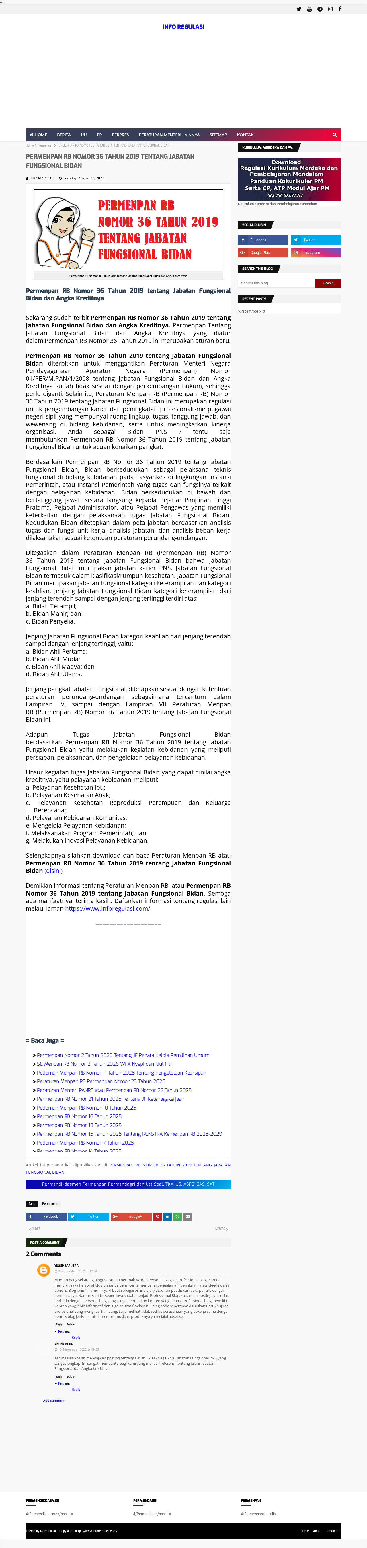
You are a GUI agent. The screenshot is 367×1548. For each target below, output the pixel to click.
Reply (59, 1324)
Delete (71, 1324)
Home (30, 145)
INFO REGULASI (183, 27)
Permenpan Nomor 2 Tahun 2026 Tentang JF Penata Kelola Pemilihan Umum (123, 1055)
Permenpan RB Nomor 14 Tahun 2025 (79, 1151)
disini (53, 870)
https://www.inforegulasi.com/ (107, 908)
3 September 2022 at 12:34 (77, 1271)
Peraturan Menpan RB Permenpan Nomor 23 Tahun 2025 (101, 1081)
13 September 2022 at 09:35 (78, 1349)
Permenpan (45, 145)
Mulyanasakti (49, 1531)
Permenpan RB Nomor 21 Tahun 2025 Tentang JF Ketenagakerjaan (110, 1099)
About (317, 1531)
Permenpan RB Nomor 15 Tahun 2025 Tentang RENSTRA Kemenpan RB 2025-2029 (129, 1134)
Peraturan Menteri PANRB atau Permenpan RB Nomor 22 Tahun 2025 (114, 1090)
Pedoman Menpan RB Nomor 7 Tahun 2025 (85, 1143)
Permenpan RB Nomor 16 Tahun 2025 (79, 1116)
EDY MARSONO (43, 178)
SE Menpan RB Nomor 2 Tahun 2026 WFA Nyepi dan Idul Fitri (105, 1064)
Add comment (54, 1400)
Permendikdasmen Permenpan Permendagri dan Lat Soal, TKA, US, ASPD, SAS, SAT (128, 1184)
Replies (64, 1331)
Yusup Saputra (66, 1266)
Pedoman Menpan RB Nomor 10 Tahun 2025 (86, 1108)
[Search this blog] (276, 283)
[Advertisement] (183, 85)
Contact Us (333, 1531)
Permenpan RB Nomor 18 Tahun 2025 (79, 1125)
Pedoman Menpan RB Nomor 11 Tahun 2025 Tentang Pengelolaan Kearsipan (121, 1073)
